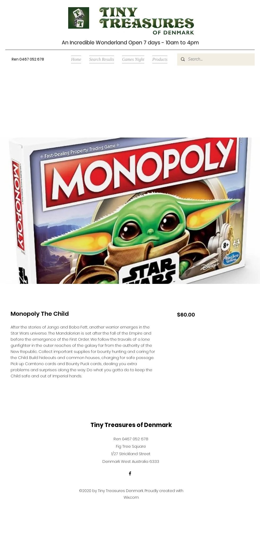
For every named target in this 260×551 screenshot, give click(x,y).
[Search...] (216, 59)
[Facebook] (130, 473)
